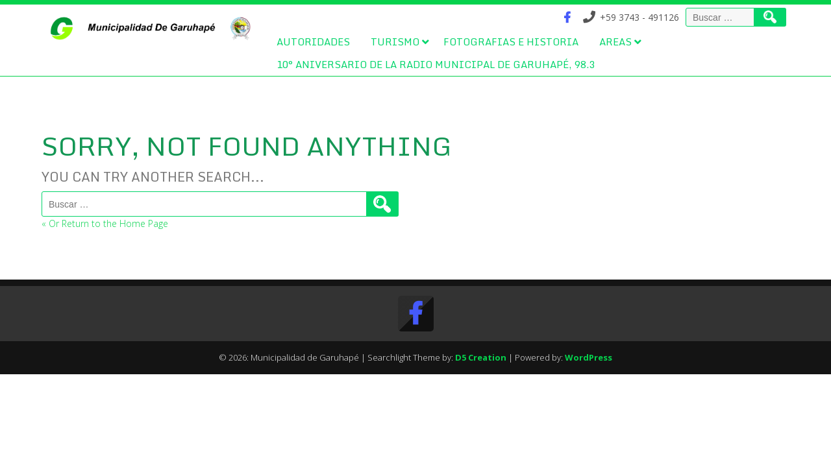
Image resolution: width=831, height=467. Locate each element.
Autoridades (313, 41)
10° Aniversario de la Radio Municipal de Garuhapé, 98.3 (436, 64)
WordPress (588, 357)
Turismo (395, 41)
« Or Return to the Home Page (105, 223)
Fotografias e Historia (510, 41)
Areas (615, 41)
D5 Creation (480, 357)
